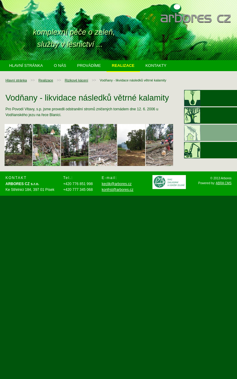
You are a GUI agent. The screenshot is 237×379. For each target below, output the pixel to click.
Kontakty (155, 65)
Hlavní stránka (26, 65)
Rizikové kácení (76, 80)
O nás (60, 65)
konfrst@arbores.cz (117, 190)
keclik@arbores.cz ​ (116, 184)
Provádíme (89, 65)
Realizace (123, 65)
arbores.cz (195, 13)
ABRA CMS (224, 183)
